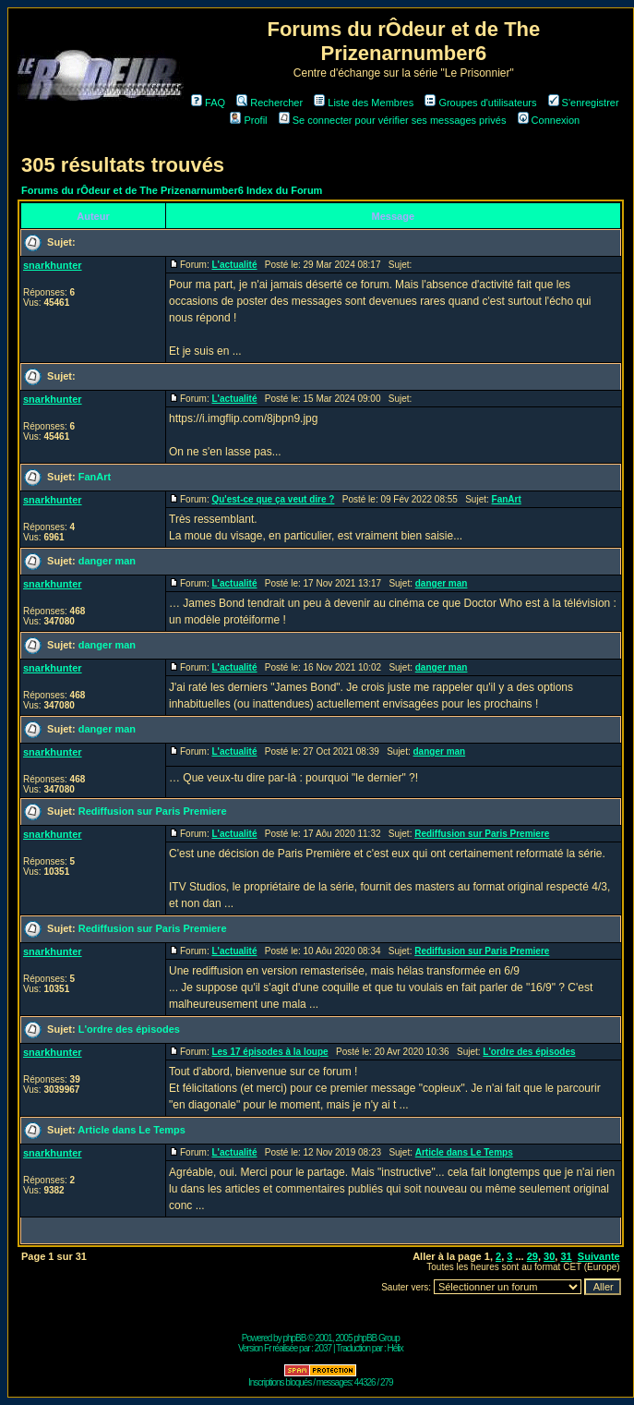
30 (549, 1256)
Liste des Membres (363, 102)
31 (565, 1256)
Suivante (599, 1256)
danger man (107, 560)
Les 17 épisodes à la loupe (269, 1052)
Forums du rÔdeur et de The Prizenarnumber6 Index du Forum (171, 190)
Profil (248, 120)
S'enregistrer (583, 102)
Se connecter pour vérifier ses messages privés (393, 120)
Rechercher (269, 102)
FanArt (94, 476)
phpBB (293, 1338)
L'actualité (234, 265)
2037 (323, 1348)
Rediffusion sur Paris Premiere (152, 811)
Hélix (395, 1348)
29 (532, 1256)
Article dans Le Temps (131, 1129)
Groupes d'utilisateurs (480, 102)
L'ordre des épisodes (129, 1029)
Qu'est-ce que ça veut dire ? (272, 499)
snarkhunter (52, 265)
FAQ (208, 102)
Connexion (549, 120)
